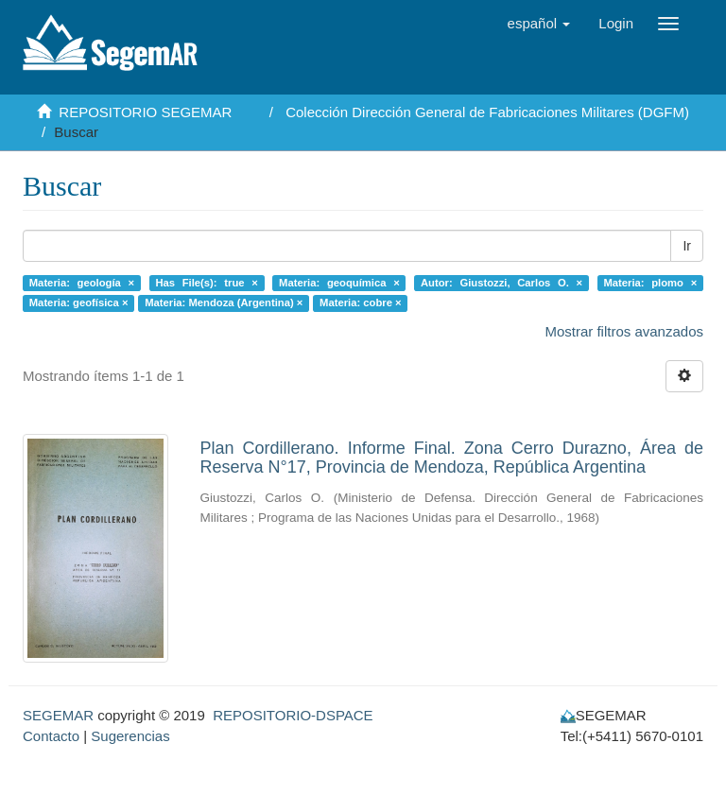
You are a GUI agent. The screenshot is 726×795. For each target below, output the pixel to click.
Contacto (51, 736)
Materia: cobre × (361, 302)
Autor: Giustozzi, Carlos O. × (501, 282)
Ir (687, 245)
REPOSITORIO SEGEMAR (145, 112)
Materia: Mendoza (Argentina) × (223, 302)
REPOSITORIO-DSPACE (292, 715)
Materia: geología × (81, 282)
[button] (539, 23)
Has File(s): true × (206, 282)
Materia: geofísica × (79, 302)
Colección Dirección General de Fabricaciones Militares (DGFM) (487, 112)
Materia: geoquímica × (339, 282)
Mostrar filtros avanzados (623, 331)
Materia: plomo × (650, 282)
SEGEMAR (58, 715)
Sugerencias (130, 736)
